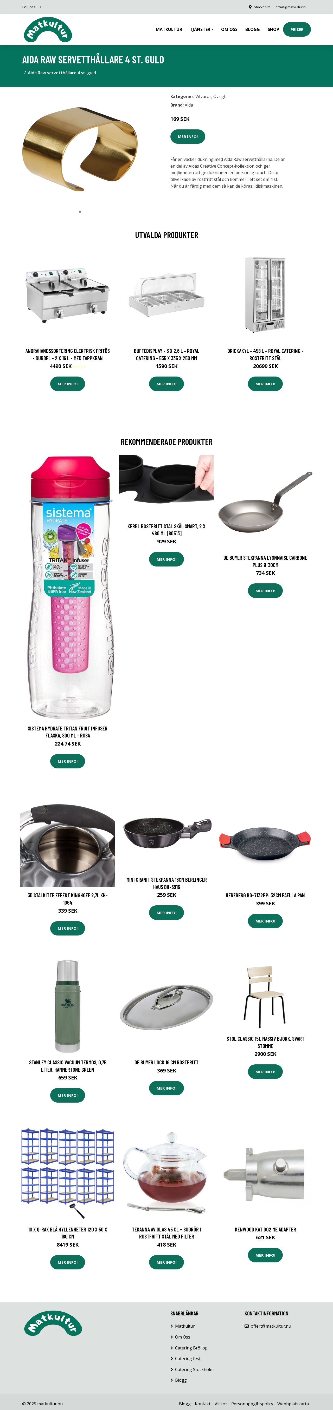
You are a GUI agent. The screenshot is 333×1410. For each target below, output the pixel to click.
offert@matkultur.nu (290, 6)
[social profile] (41, 7)
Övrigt (219, 93)
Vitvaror (203, 93)
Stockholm (258, 6)
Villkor (221, 1400)
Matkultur (169, 27)
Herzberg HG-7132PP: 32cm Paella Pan (265, 891)
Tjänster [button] (200, 27)
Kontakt (202, 1400)
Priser (297, 27)
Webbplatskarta (293, 1400)
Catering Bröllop (191, 1344)
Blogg (252, 27)
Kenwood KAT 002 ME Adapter (265, 1225)
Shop (273, 27)
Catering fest (188, 1355)
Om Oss (182, 1333)
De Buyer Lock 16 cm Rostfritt (166, 1058)
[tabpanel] (80, 145)
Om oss (229, 27)
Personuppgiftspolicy (252, 1400)
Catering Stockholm (194, 1366)
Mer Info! (188, 132)
